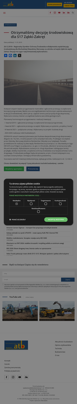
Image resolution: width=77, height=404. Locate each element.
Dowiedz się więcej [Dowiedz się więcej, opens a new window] (56, 192)
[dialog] (38, 202)
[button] (38, 195)
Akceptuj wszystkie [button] (56, 219)
